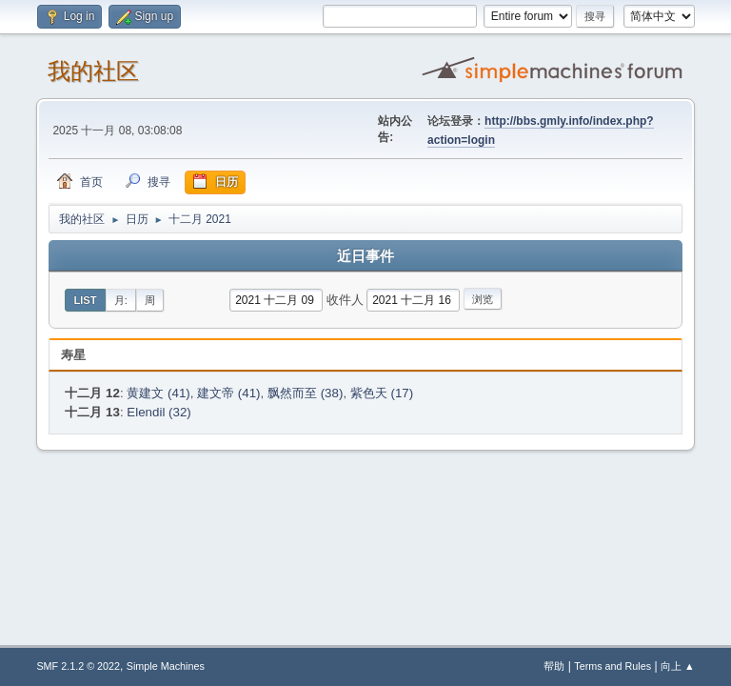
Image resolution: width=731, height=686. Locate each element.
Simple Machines (166, 666)
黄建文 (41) (158, 393)
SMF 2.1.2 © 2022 (78, 666)
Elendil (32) (158, 412)
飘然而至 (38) (305, 393)
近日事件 (365, 256)
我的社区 (93, 71)
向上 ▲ (678, 666)
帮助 (553, 666)
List (84, 300)
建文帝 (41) (228, 393)
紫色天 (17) (381, 393)
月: (121, 300)
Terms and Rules (612, 666)
